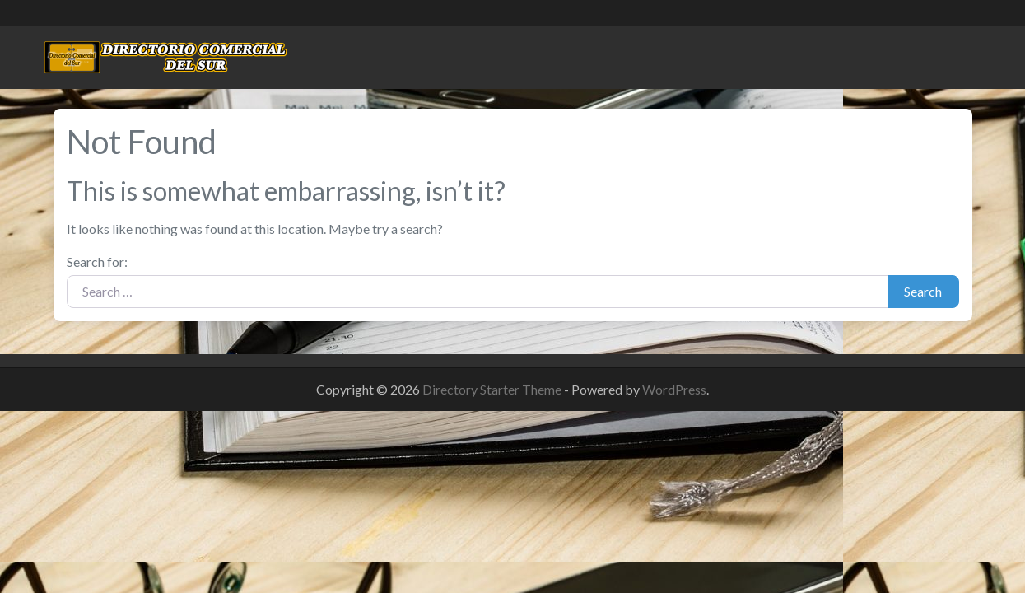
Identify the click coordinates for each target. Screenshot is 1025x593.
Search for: (97, 261)
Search (923, 291)
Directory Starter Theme (493, 389)
